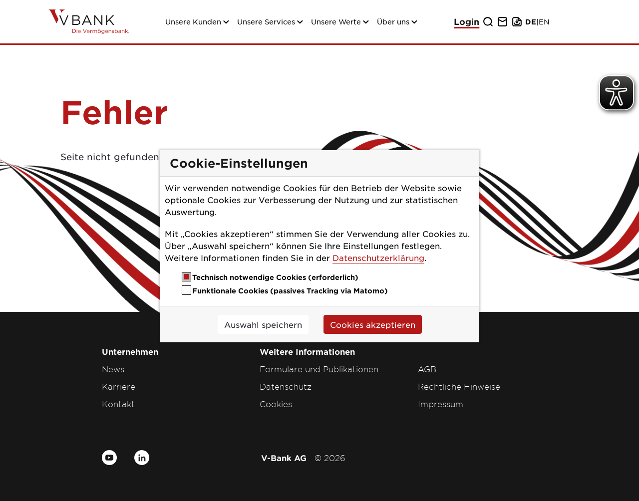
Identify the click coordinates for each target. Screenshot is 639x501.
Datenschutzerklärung (378, 257)
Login (466, 21)
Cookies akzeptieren (372, 324)
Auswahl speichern (263, 324)
